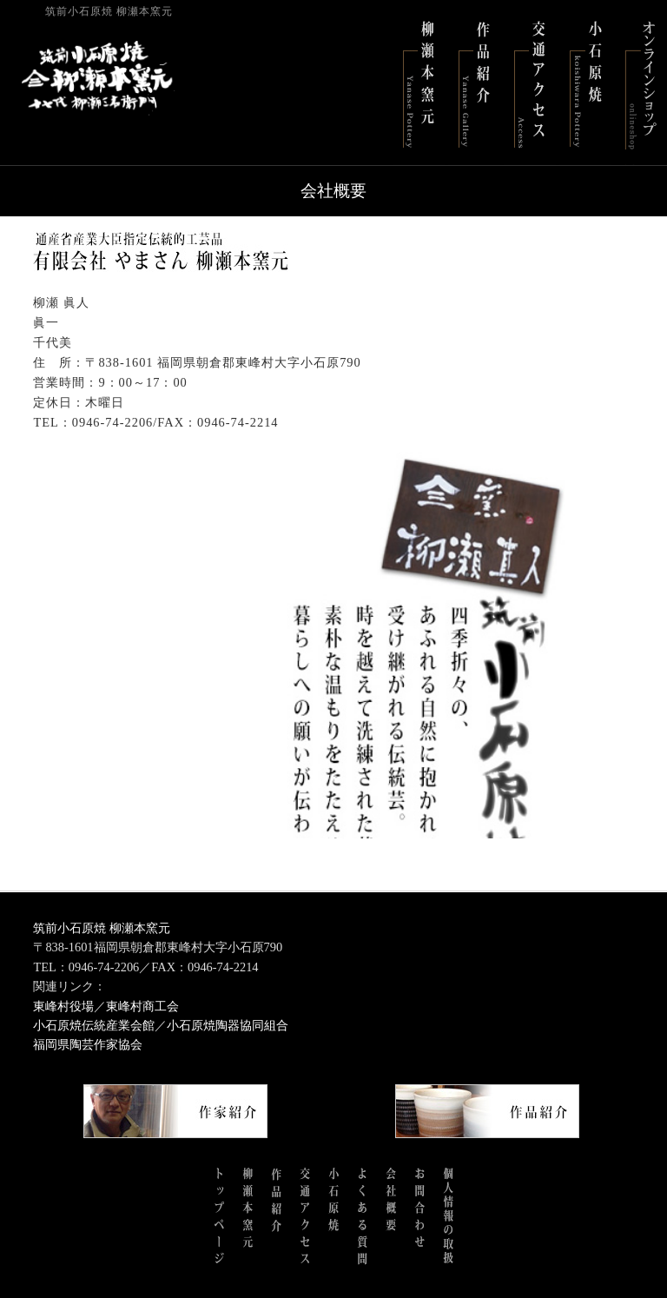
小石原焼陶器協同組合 (227, 1025)
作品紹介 (474, 82)
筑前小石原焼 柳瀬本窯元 (101, 928)
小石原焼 (585, 82)
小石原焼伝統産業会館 (94, 1025)
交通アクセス (530, 82)
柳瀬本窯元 (419, 82)
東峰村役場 (63, 1006)
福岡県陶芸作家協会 (87, 1044)
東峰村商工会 (142, 1006)
